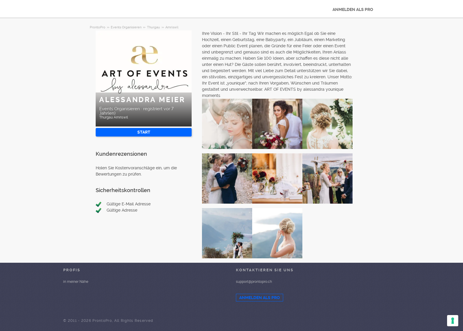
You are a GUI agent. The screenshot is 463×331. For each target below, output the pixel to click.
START (143, 132)
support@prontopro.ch (254, 282)
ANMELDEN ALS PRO (352, 9)
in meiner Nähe (75, 282)
